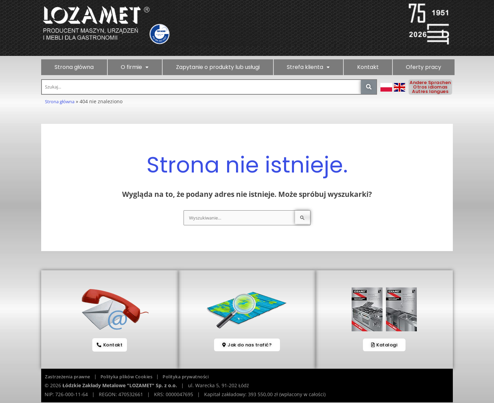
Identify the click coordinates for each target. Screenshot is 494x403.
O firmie (135, 67)
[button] (135, 67)
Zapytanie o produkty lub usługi (218, 67)
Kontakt (368, 67)
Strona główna (74, 67)
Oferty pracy (423, 67)
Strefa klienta (308, 67)
